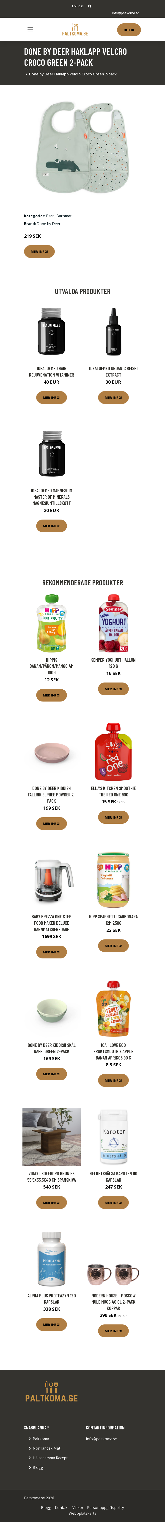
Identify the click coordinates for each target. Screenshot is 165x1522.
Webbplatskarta (82, 1513)
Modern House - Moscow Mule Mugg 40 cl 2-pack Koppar (113, 1302)
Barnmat (64, 215)
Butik (129, 30)
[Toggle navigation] (30, 29)
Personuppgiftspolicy (105, 1507)
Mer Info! (39, 251)
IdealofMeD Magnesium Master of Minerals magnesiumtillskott (51, 496)
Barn (50, 215)
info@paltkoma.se (125, 13)
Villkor (77, 1507)
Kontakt (62, 1507)
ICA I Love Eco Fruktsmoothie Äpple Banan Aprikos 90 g (113, 1051)
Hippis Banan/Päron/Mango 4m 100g (52, 666)
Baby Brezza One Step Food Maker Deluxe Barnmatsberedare (52, 923)
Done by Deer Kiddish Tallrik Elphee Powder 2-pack (52, 794)
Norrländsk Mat (46, 1448)
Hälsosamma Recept (50, 1457)
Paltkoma (41, 1438)
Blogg (38, 1467)
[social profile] (89, 6)
